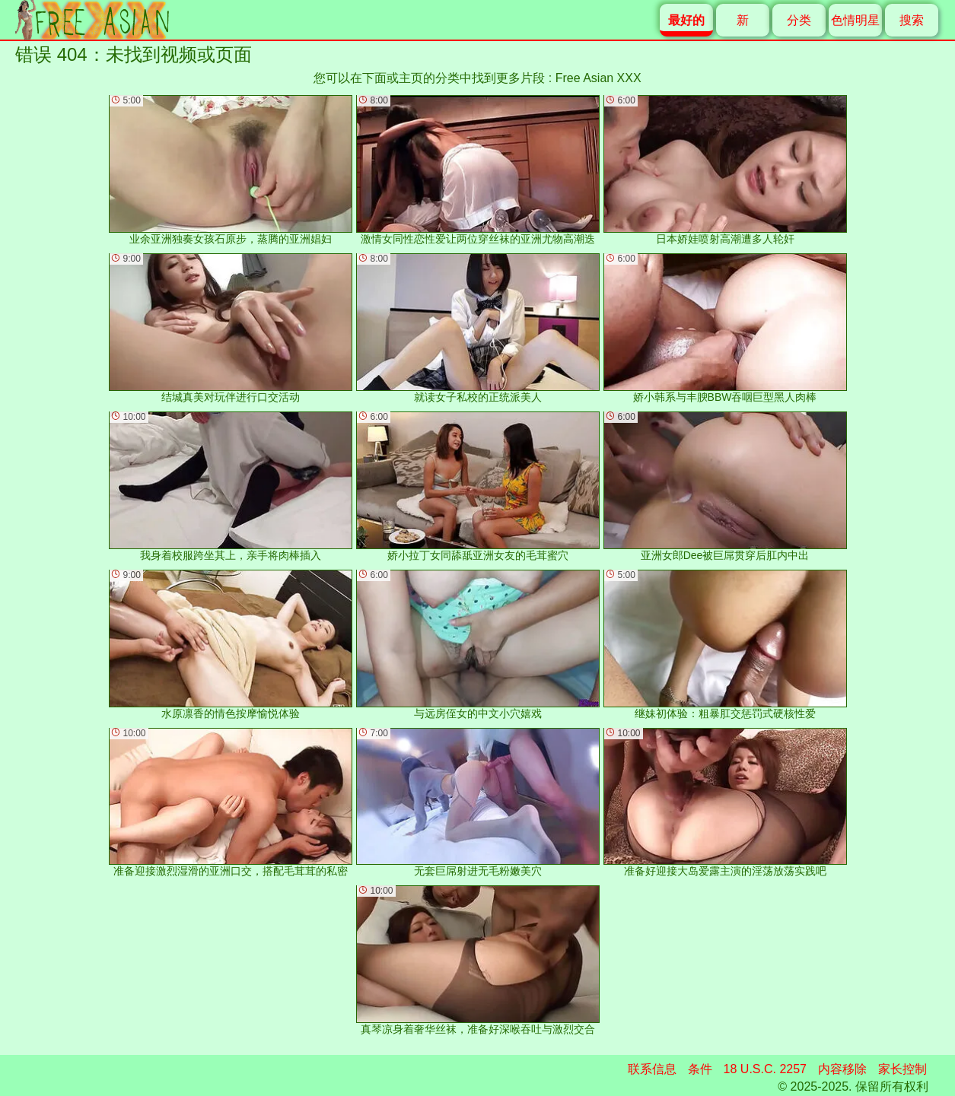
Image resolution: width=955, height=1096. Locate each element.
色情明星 (855, 20)
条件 (700, 1069)
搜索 (911, 20)
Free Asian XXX (598, 77)
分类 (799, 20)
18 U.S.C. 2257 (765, 1069)
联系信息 (652, 1069)
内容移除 (842, 1069)
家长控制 (902, 1069)
